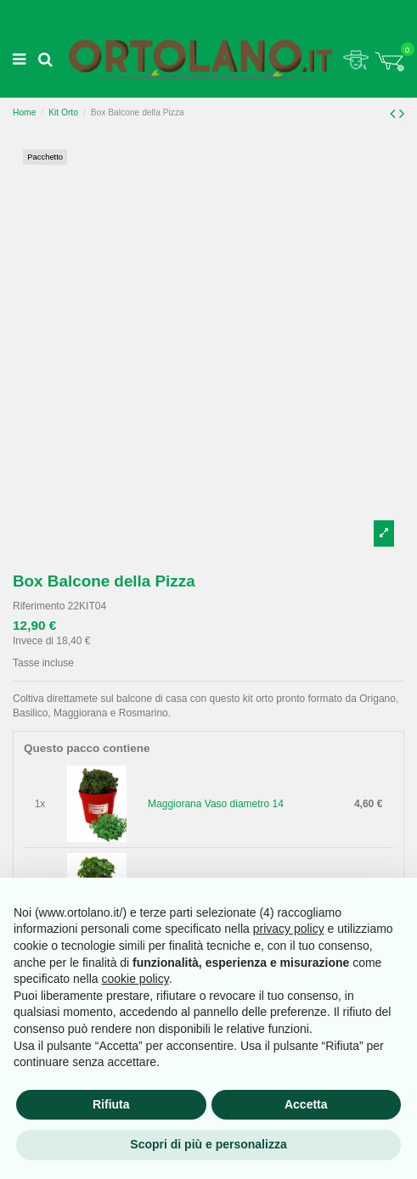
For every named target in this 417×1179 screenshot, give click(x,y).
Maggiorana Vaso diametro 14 (216, 804)
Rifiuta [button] (111, 1104)
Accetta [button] (306, 1104)
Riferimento (39, 606)
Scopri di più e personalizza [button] (208, 1144)
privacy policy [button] (288, 928)
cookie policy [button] (135, 978)
